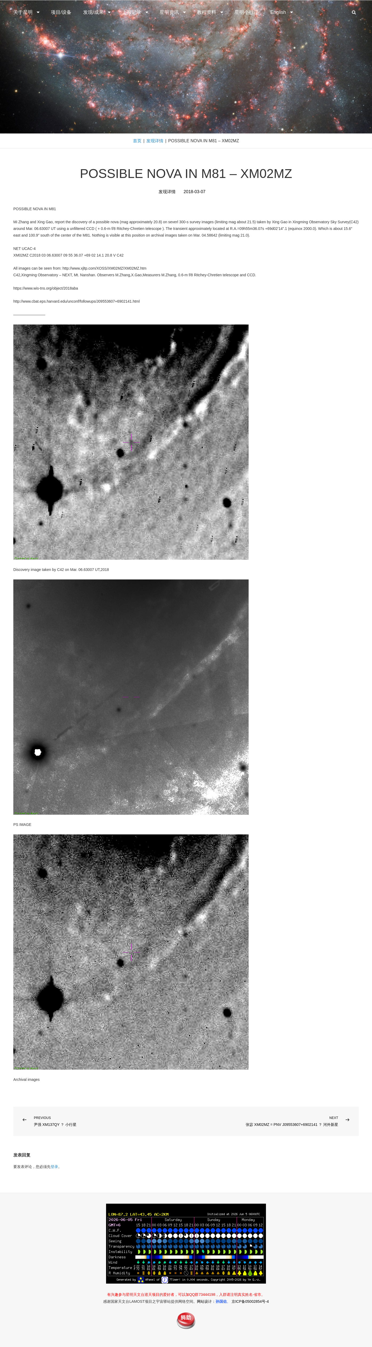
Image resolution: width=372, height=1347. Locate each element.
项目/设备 (61, 12)
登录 (54, 1167)
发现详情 (154, 141)
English (282, 12)
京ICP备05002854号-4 (250, 1301)
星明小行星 (246, 12)
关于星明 (27, 12)
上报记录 (135, 12)
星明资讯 (173, 12)
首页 (137, 141)
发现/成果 (97, 12)
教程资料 (210, 12)
